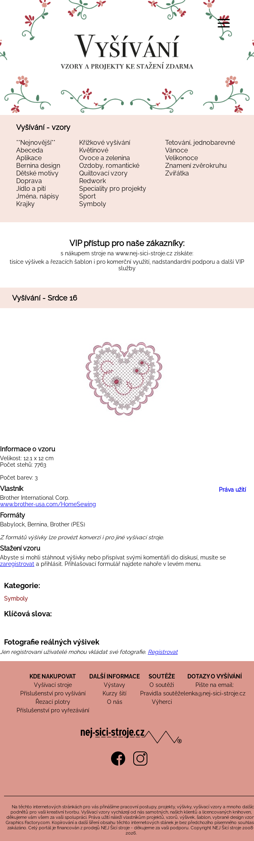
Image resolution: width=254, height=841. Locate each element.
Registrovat (163, 652)
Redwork (92, 181)
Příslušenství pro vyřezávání (53, 710)
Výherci (162, 702)
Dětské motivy (37, 173)
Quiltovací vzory (103, 173)
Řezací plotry (53, 702)
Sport (87, 196)
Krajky (25, 204)
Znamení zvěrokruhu (196, 165)
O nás (114, 702)
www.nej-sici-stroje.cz (143, 253)
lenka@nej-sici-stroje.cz (215, 693)
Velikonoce (181, 158)
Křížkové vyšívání (104, 142)
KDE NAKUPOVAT (52, 676)
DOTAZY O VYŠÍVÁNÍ (214, 676)
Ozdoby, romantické (109, 165)
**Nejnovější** (35, 142)
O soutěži (161, 685)
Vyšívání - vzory (43, 127)
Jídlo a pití (31, 188)
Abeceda (29, 150)
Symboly (92, 204)
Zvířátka (177, 173)
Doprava (29, 181)
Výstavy (114, 685)
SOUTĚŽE (162, 676)
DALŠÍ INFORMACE (114, 676)
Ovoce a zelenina (104, 158)
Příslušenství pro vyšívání (53, 693)
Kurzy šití (114, 693)
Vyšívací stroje (53, 685)
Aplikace (29, 158)
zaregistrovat (17, 564)
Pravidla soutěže (162, 693)
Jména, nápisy (37, 196)
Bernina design (38, 165)
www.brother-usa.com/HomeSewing (48, 504)
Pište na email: (214, 685)
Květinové (93, 150)
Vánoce (176, 150)
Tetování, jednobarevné (200, 142)
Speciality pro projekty (112, 188)
